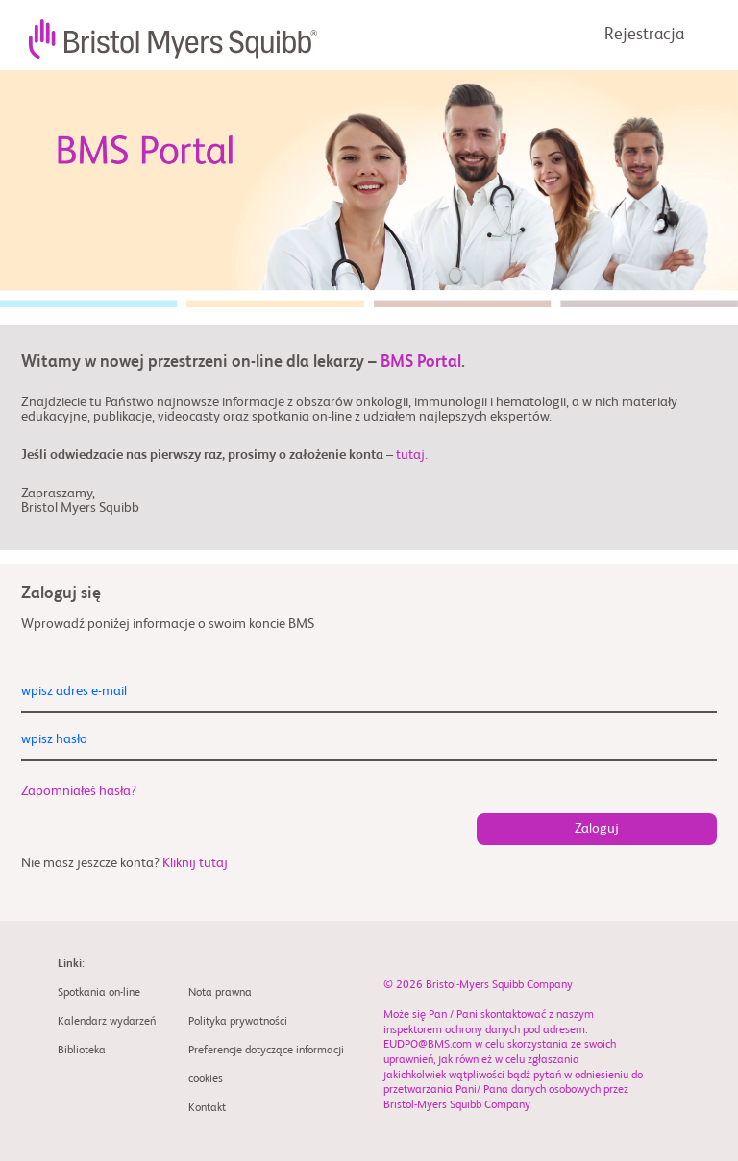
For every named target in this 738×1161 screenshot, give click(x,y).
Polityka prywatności (237, 1022)
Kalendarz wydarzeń (107, 1022)
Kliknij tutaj (195, 863)
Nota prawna (220, 993)
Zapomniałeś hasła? (78, 791)
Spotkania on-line (99, 993)
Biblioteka (82, 1050)
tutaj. (412, 455)
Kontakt (207, 1108)
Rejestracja (644, 35)
